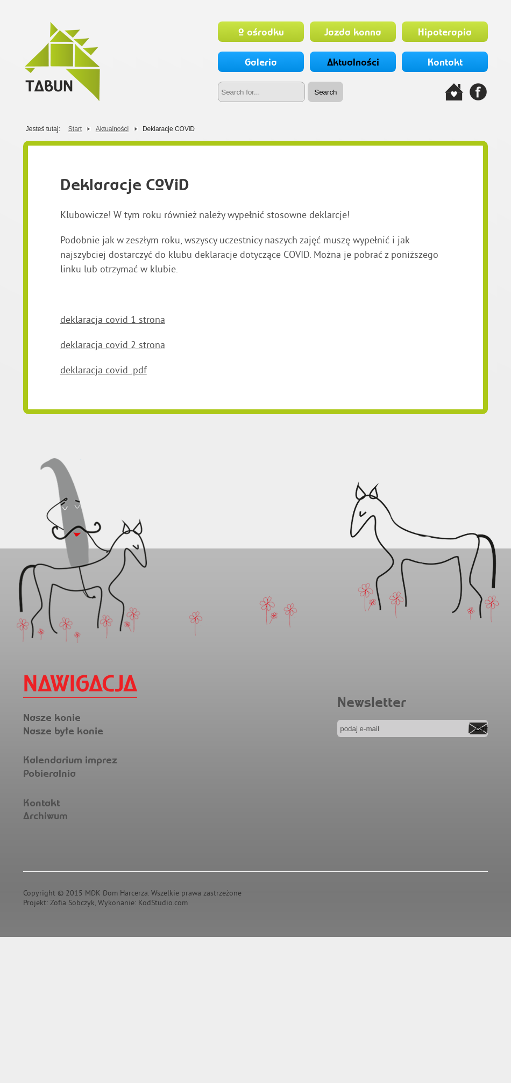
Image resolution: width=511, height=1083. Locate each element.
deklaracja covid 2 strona (112, 344)
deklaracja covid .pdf (103, 370)
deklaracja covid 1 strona (112, 319)
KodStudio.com (163, 902)
